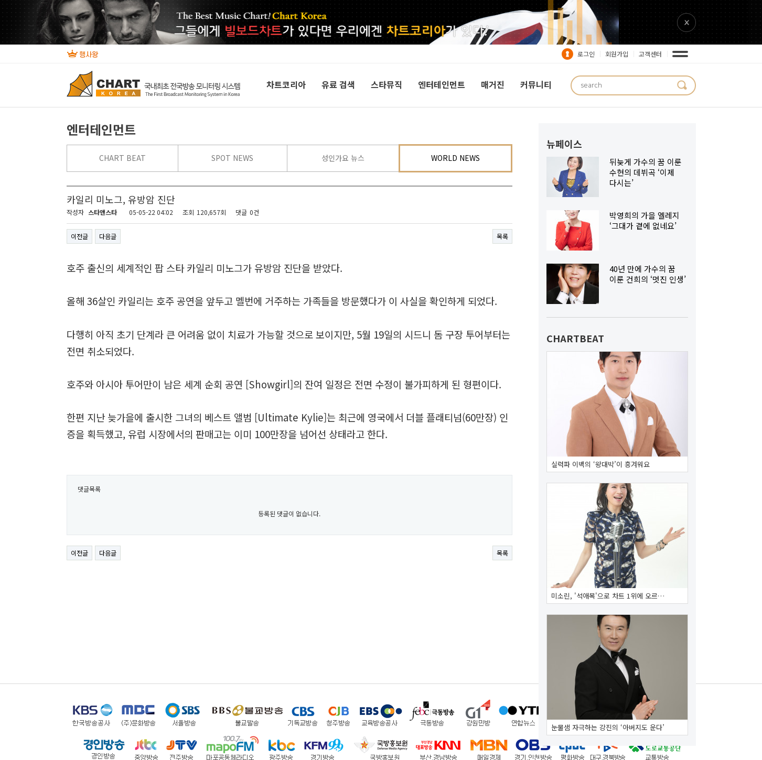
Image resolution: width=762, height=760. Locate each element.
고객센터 (650, 53)
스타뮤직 (386, 84)
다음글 (107, 236)
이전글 (79, 236)
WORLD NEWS (455, 158)
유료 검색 (338, 84)
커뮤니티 (536, 84)
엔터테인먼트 (441, 84)
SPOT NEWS (232, 158)
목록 (502, 236)
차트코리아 (286, 84)
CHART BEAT (122, 158)
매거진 (493, 84)
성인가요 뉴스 (342, 158)
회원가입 (616, 53)
